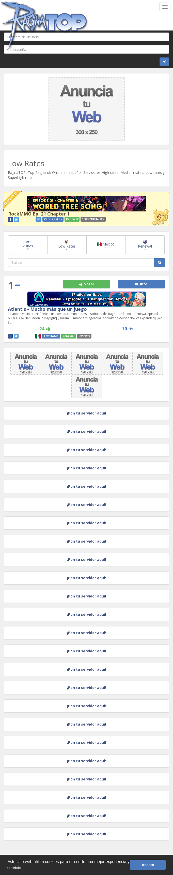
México (106, 245)
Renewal (145, 245)
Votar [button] (86, 284)
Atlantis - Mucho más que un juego (47, 309)
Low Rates (67, 245)
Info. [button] (141, 284)
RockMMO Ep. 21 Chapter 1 (39, 214)
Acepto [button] (148, 865)
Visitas (28, 245)
